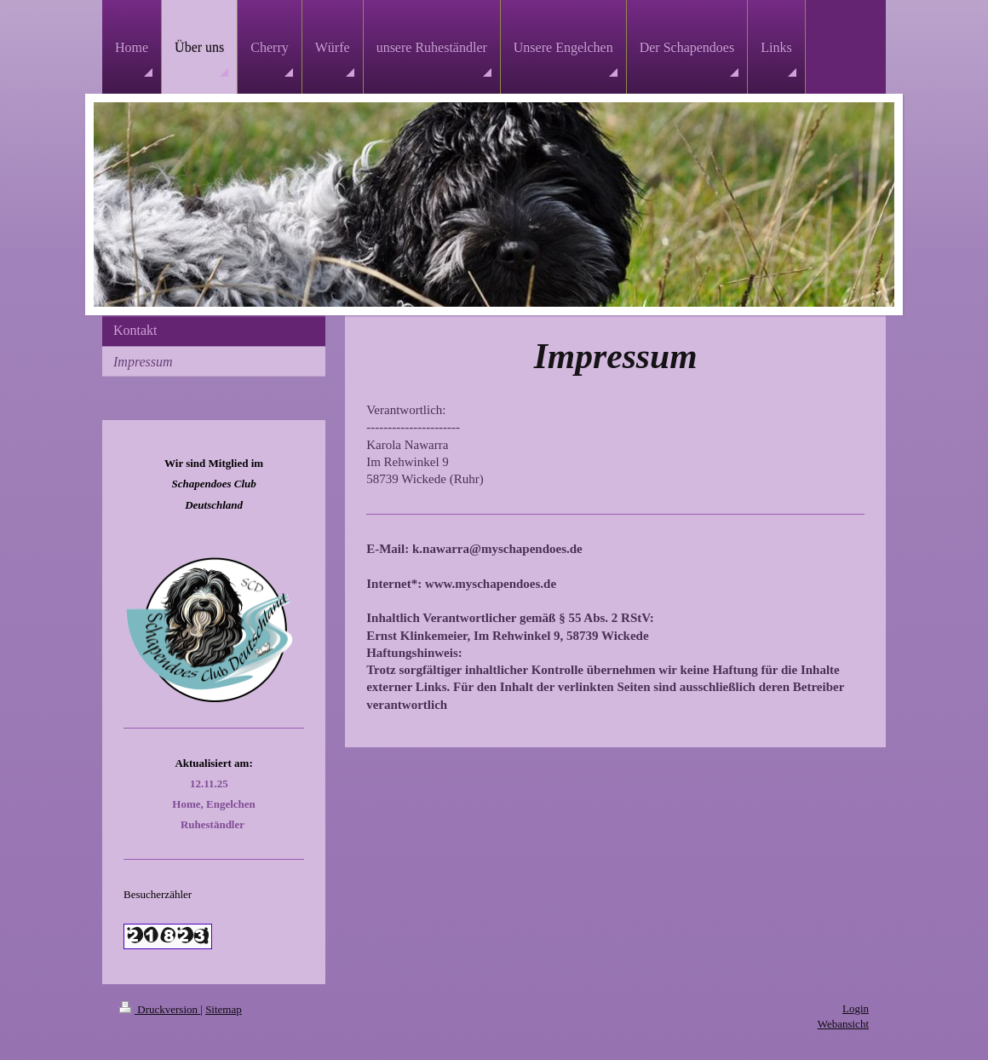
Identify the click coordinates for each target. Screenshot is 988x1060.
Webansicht (843, 1023)
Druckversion (159, 1009)
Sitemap (223, 1009)
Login (855, 1008)
